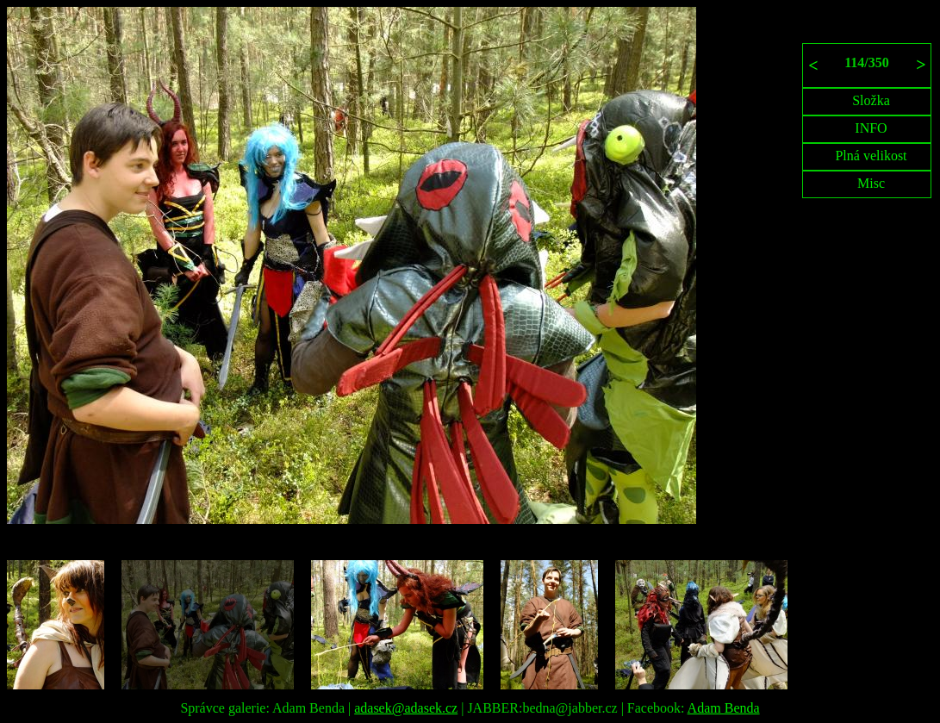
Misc (871, 183)
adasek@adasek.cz (406, 708)
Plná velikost (870, 155)
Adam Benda (724, 708)
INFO (871, 128)
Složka (871, 100)
